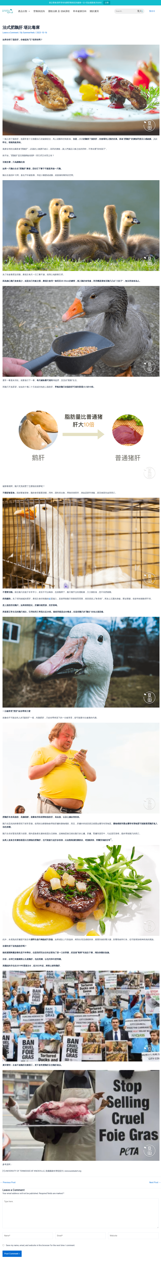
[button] (152, 11)
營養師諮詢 (39, 11)
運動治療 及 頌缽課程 (59, 11)
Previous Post (7, 1182)
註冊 (107, 3)
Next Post (155, 1182)
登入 (139, 11)
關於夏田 (94, 11)
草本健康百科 (80, 11)
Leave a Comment (10, 32)
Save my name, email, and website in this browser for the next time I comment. (40, 1245)
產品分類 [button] (24, 11)
